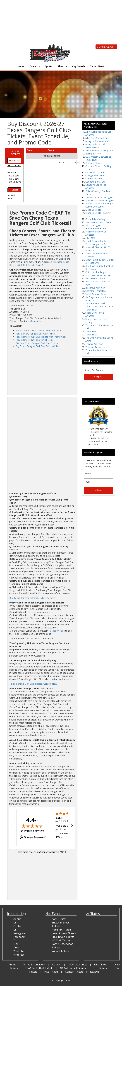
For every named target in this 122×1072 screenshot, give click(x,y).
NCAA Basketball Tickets (39, 968)
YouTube (18, 951)
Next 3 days (13, 175)
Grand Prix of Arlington (96, 219)
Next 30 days (14, 181)
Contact (56, 964)
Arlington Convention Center (99, 141)
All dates (14, 165)
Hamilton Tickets (62, 929)
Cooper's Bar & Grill (95, 181)
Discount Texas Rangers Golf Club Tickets (37, 343)
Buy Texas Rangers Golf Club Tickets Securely (32, 597)
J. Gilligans (90, 237)
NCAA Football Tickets (73, 968)
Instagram (19, 933)
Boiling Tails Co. (93, 153)
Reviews (94, 971)
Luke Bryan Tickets (63, 937)
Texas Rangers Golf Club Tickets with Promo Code (41, 336)
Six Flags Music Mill (95, 303)
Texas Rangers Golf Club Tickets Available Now (33, 683)
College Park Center (95, 175)
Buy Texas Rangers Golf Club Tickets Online (38, 346)
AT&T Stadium (92, 147)
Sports (48, 66)
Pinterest (18, 954)
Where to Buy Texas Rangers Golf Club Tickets (39, 330)
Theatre (62, 66)
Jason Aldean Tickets (64, 933)
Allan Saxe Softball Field (97, 138)
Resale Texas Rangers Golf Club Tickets (35, 333)
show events (68, 162)
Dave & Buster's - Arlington (99, 197)
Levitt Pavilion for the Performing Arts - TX (96, 242)
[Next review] (71, 826)
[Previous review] (12, 826)
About (12, 964)
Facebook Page (57, 630)
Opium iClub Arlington (96, 272)
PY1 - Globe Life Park (96, 278)
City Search (78, 66)
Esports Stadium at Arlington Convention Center (99, 205)
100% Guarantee (77, 964)
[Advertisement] (58, 22)
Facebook (19, 937)
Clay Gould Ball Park (95, 172)
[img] (32, 826)
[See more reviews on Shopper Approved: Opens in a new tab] (38, 852)
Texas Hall (90, 331)
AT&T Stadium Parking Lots (99, 150)
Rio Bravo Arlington (95, 287)
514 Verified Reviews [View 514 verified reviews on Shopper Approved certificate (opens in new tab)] (32, 830)
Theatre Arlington (94, 343)
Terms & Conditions (34, 964)
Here (62, 318)
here (57, 509)
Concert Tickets (74, 971)
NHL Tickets (100, 968)
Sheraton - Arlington (95, 290)
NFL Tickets (101, 964)
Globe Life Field (93, 209)
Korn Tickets (59, 919)
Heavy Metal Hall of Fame (98, 222)
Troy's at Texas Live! (95, 347)
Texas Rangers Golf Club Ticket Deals (34, 339)
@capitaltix (35, 321)
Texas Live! (91, 334)
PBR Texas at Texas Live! (98, 275)
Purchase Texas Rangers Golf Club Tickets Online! (39, 263)
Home (21, 66)
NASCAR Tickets (61, 940)
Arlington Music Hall (95, 144)
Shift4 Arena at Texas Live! (98, 294)
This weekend (12, 171)
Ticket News (97, 66)
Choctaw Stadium (94, 162)
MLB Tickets (51, 971)
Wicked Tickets (60, 951)
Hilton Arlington (93, 225)
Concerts (35, 66)
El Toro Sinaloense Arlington (99, 200)
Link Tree (16, 945)
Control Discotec (93, 178)
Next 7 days (13, 178)
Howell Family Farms (95, 228)
